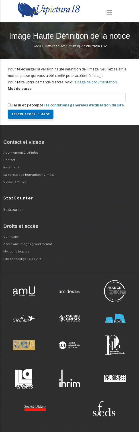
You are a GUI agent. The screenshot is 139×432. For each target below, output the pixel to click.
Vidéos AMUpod (15, 182)
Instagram (11, 167)
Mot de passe (20, 88)
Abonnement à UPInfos (21, 152)
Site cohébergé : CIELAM (22, 258)
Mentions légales (16, 251)
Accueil (38, 46)
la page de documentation (95, 82)
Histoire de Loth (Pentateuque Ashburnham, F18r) (76, 46)
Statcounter (13, 209)
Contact (9, 160)
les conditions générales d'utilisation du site (84, 105)
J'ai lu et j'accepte (68, 105)
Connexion (11, 236)
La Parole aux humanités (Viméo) (28, 174)
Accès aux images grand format (27, 244)
